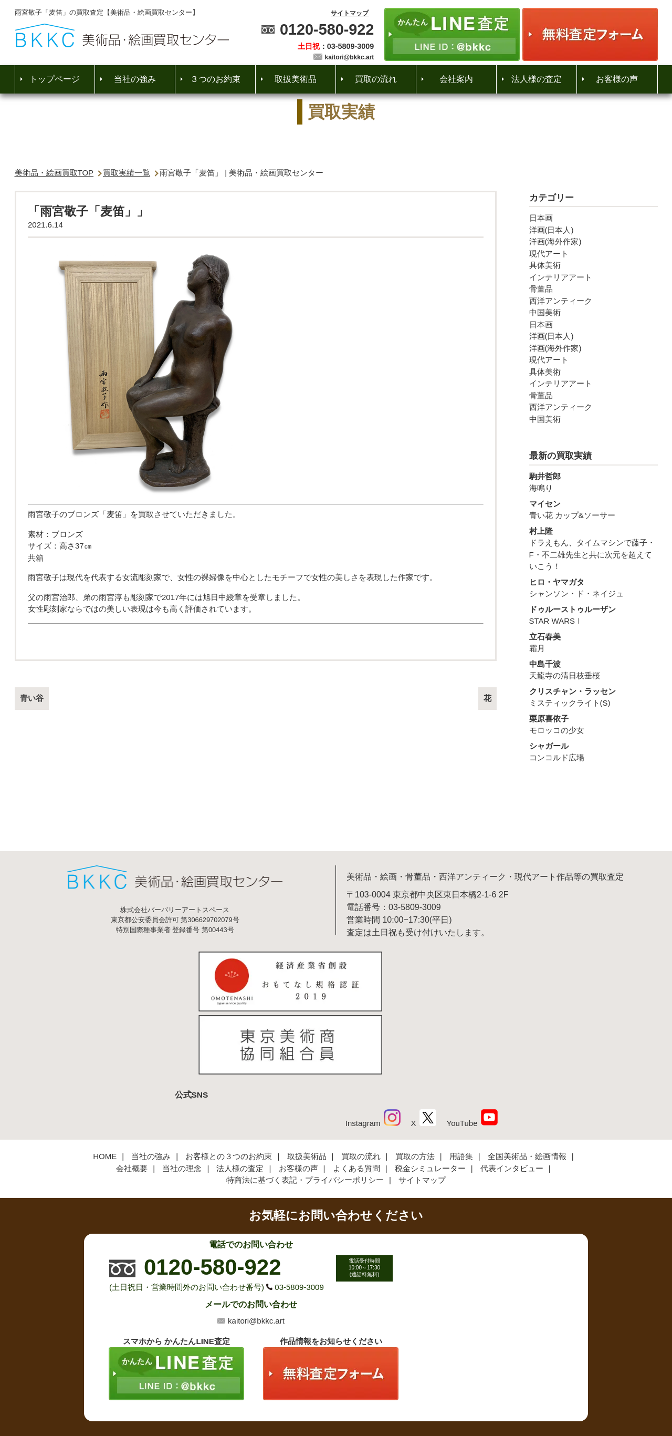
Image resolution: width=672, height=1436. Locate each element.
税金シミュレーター (430, 1096)
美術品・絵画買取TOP (54, 172)
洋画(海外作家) (555, 241)
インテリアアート (560, 277)
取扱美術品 (296, 79)
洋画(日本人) (551, 229)
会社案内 (456, 79)
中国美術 (545, 312)
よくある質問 (356, 1096)
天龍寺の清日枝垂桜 (593, 669)
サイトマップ (350, 13)
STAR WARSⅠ (593, 615)
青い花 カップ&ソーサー (593, 509)
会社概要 (132, 1096)
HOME (105, 1084)
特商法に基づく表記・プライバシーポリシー (305, 1107)
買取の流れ (376, 79)
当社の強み (135, 79)
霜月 (593, 642)
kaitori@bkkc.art (349, 57)
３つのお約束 (215, 79)
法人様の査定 (536, 79)
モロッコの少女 (593, 724)
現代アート (549, 253)
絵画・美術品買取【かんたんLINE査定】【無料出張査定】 (122, 35)
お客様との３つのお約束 (228, 1084)
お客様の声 (617, 79)
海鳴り (593, 482)
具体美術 (545, 265)
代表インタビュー (511, 1096)
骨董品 (541, 288)
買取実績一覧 (126, 172)
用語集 (461, 1084)
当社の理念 (182, 1096)
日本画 (541, 217)
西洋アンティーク (560, 300)
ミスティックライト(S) (593, 697)
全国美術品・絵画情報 (527, 1084)
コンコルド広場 (593, 751)
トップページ (54, 79)
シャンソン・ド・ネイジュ (593, 587)
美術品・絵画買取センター (318, 1396)
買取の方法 (415, 1084)
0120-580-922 (327, 29)
